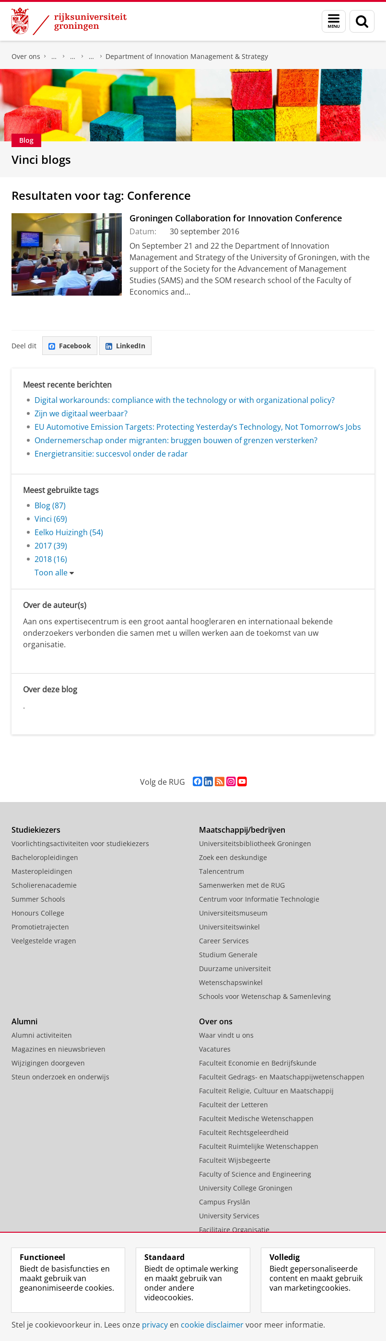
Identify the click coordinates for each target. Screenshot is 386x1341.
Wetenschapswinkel (231, 982)
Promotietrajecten (40, 926)
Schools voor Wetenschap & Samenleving (265, 996)
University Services (229, 1215)
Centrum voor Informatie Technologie (259, 899)
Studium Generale (228, 954)
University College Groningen (245, 1187)
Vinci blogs (41, 159)
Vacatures (215, 1049)
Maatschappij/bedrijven (242, 830)
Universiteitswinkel (229, 926)
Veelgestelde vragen (44, 940)
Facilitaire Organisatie (234, 1229)
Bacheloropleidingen (45, 857)
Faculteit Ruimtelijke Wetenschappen (258, 1146)
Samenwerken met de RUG (242, 885)
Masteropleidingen (42, 871)
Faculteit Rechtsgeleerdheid (244, 1132)
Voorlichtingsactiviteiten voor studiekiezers (80, 843)
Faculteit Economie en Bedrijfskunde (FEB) (54, 56)
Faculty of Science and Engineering (255, 1174)
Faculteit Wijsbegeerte (234, 1160)
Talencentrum (221, 871)
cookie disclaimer (212, 1324)
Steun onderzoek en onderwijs (60, 1076)
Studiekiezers (36, 830)
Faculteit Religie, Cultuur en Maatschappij (266, 1090)
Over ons (26, 56)
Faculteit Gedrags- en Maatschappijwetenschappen (281, 1076)
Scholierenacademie (44, 885)
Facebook (69, 345)
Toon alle (51, 572)
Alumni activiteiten (42, 1035)
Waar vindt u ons (226, 1035)
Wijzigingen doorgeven (48, 1062)
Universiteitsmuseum (233, 912)
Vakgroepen (91, 56)
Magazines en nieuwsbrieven (58, 1049)
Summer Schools (38, 899)
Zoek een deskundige (233, 857)
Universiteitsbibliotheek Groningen (255, 843)
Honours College (38, 912)
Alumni (24, 1021)
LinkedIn (125, 345)
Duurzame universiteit (235, 968)
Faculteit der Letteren (233, 1104)
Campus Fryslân (224, 1201)
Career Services (224, 940)
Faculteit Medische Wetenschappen (256, 1118)
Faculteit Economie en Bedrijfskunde (257, 1062)
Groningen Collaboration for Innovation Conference (235, 218)
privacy (155, 1324)
